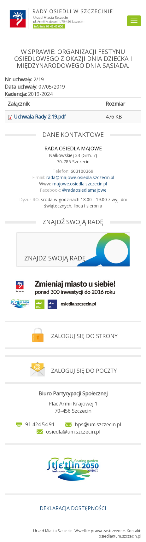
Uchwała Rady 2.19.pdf (40, 116)
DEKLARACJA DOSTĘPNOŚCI (73, 508)
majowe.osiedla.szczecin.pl (79, 184)
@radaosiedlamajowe (84, 190)
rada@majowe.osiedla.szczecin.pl (80, 177)
